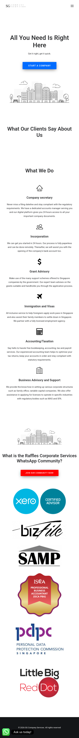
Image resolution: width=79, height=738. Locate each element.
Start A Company (39, 65)
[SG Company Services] (15, 6)
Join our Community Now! (39, 473)
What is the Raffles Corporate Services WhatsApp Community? (39, 458)
